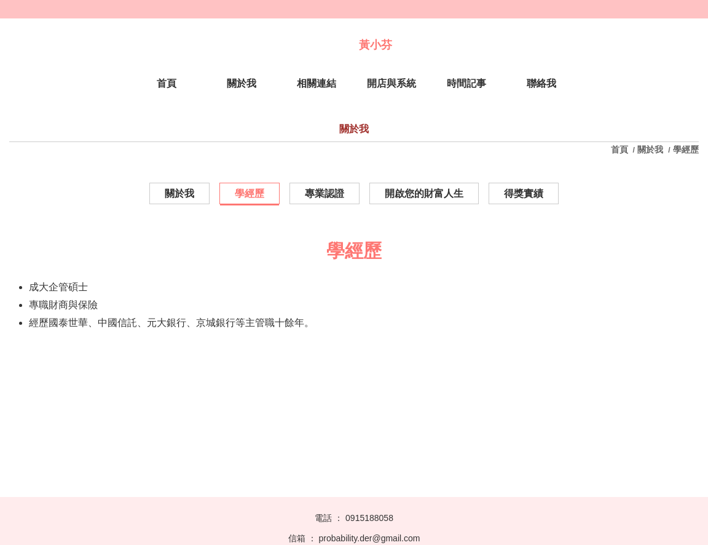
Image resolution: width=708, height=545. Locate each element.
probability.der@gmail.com (369, 538)
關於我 (650, 149)
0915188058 (369, 518)
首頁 (621, 149)
